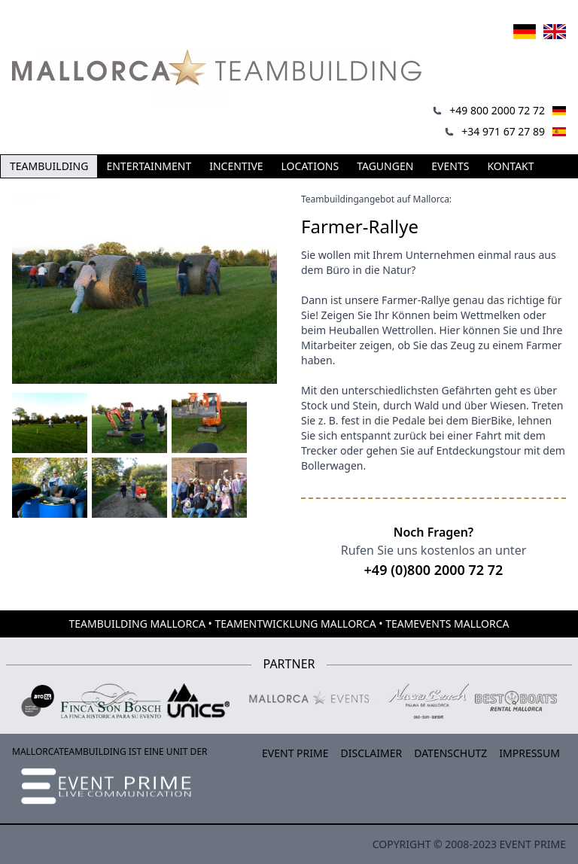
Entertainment (148, 166)
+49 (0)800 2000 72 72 (433, 570)
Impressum (529, 753)
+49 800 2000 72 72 (497, 110)
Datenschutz (450, 753)
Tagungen (385, 166)
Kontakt (510, 166)
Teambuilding (49, 166)
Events (450, 166)
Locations (310, 166)
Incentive (236, 166)
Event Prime (295, 753)
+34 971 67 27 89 (503, 131)
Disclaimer (372, 753)
